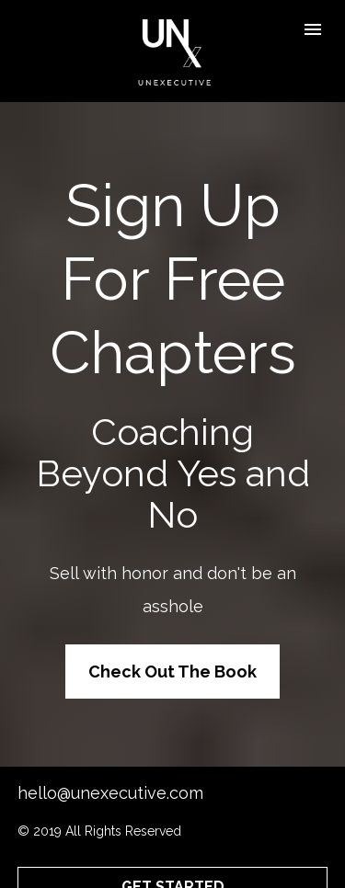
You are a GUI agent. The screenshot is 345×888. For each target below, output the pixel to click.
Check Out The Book (172, 653)
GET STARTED (172, 850)
